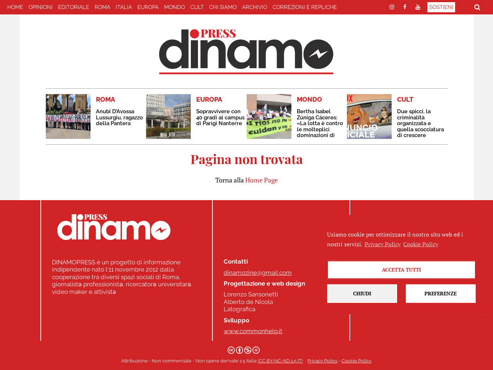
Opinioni (40, 7)
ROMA (102, 7)
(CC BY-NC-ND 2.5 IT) (280, 361)
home (15, 7)
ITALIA (124, 7)
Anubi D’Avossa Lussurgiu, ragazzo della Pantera (119, 117)
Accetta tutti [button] (401, 282)
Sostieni (441, 7)
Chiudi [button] (362, 306)
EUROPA (148, 7)
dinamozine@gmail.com (258, 272)
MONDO (174, 7)
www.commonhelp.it (253, 331)
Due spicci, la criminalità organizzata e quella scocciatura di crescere (420, 123)
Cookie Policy (356, 361)
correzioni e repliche (305, 7)
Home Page (261, 180)
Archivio (254, 7)
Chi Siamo (223, 7)
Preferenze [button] (440, 306)
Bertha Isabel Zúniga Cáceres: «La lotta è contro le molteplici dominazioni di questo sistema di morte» (320, 129)
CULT (197, 7)
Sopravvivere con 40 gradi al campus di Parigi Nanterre (220, 117)
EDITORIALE (73, 7)
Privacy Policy (322, 361)
